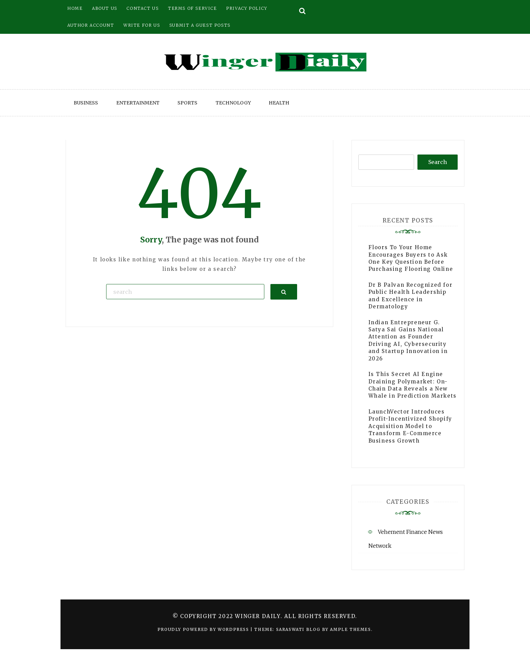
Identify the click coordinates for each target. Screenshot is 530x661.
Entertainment (138, 103)
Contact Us (142, 8)
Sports (187, 103)
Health (279, 103)
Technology (233, 103)
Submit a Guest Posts (200, 25)
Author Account (90, 25)
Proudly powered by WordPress (204, 629)
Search (437, 162)
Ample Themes (350, 629)
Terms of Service (192, 8)
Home (74, 8)
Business (86, 103)
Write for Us (141, 25)
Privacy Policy (246, 8)
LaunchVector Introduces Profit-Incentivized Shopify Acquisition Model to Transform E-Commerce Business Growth (410, 426)
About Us (104, 8)
